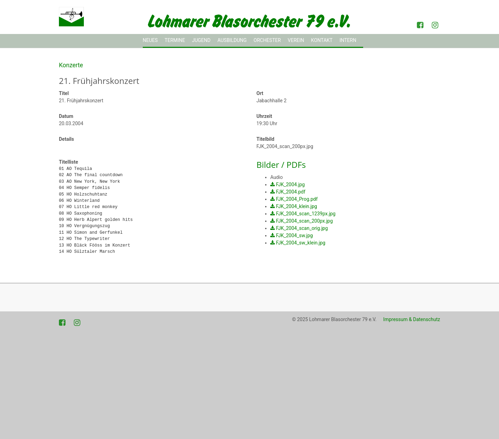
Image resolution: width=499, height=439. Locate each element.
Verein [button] (296, 40)
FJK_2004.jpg (290, 184)
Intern (348, 40)
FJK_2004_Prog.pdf (296, 199)
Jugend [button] (201, 40)
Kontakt (322, 40)
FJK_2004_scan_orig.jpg (302, 228)
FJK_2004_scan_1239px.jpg (305, 213)
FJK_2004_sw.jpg (294, 235)
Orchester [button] (267, 40)
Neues (150, 40)
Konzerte (71, 65)
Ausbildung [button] (231, 40)
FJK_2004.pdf (290, 192)
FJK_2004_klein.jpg (296, 206)
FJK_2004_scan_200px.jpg (304, 221)
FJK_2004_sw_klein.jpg (300, 243)
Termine (175, 40)
